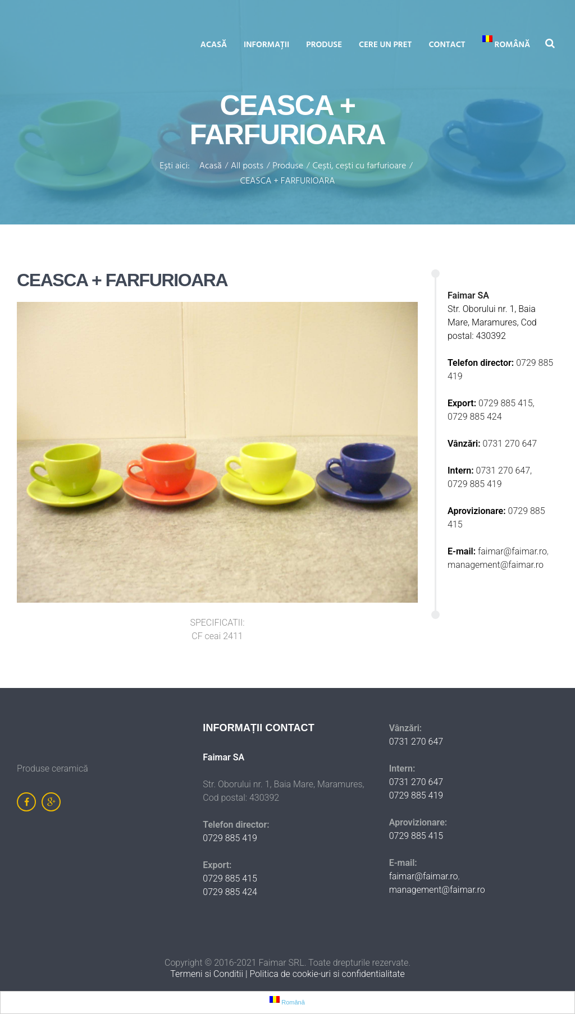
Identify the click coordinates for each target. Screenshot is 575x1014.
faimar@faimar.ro (512, 551)
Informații (266, 45)
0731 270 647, (505, 470)
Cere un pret (385, 45)
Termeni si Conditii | (209, 974)
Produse (324, 45)
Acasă (213, 45)
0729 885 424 (475, 416)
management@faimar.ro (496, 564)
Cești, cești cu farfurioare (360, 166)
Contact (446, 45)
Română (506, 43)
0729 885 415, (506, 403)
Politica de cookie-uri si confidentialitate (326, 974)
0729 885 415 (230, 878)
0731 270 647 (510, 443)
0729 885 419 (475, 484)
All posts (247, 166)
